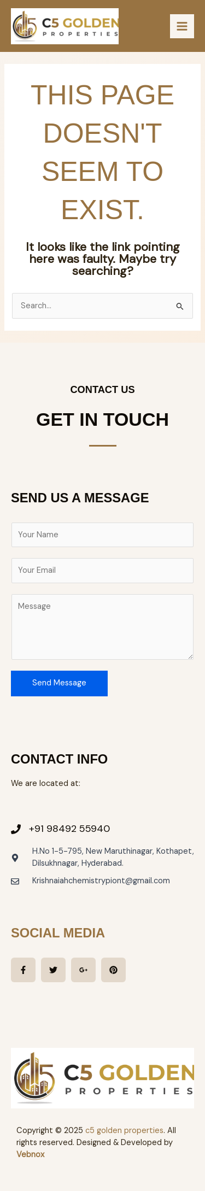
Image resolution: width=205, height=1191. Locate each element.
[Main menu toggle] (182, 26)
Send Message (59, 683)
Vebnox (30, 1154)
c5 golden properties (124, 1130)
